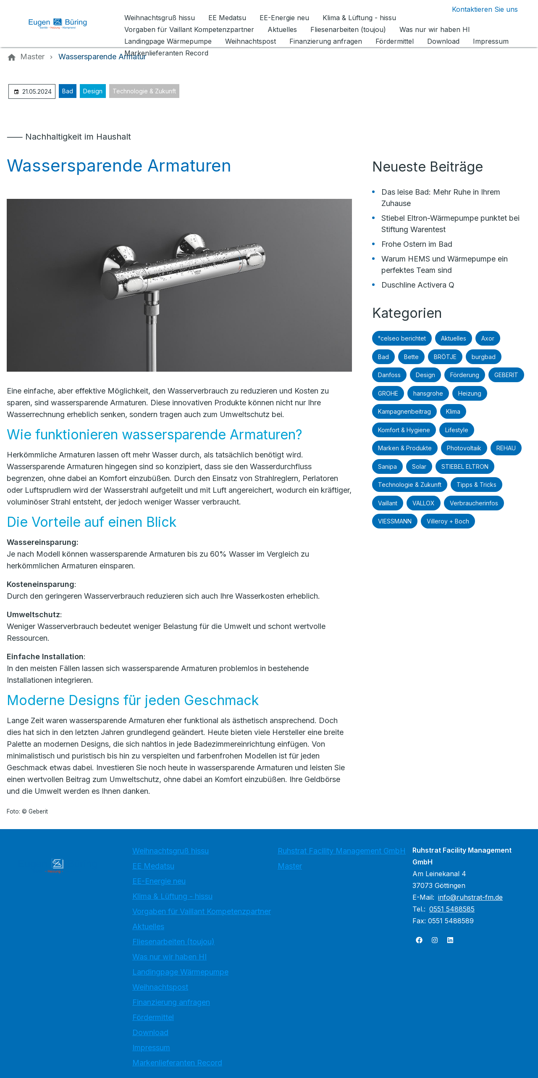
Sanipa (387, 466)
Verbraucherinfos (474, 503)
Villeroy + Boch (448, 521)
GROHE (388, 393)
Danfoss (389, 374)
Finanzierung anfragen (171, 1002)
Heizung (469, 393)
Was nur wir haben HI (169, 956)
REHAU (506, 448)
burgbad (484, 356)
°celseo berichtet (402, 338)
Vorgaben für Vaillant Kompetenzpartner (201, 911)
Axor (487, 338)
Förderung (464, 374)
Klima (453, 411)
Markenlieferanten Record (177, 1062)
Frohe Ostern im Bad (416, 244)
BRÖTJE (445, 356)
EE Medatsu (153, 865)
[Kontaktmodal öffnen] (478, 9)
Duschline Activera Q (417, 284)
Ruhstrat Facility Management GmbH (342, 850)
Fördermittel (153, 1017)
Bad (67, 91)
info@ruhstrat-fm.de (470, 897)
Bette (411, 356)
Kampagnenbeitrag (404, 411)
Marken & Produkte (405, 448)
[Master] (32, 57)
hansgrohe (428, 393)
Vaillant (387, 503)
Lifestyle (456, 429)
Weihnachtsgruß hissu (170, 850)
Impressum (151, 1047)
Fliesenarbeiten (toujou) (173, 941)
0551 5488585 (452, 909)
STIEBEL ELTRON (464, 466)
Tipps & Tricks (476, 484)
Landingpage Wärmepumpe (180, 971)
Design (92, 91)
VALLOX (423, 503)
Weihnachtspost (160, 987)
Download (150, 1032)
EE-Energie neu (159, 881)
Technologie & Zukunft (144, 91)
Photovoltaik (464, 448)
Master (290, 865)
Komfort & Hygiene (404, 429)
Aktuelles (453, 338)
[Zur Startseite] (63, 23)
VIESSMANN (395, 521)
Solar (419, 466)
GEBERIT (506, 374)
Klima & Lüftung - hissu (172, 896)
